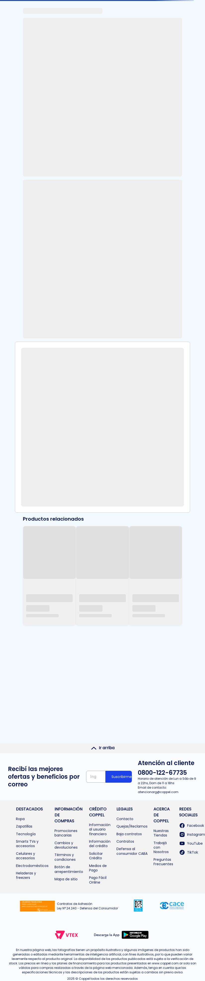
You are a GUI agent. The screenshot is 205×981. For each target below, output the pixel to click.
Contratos (125, 841)
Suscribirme (121, 776)
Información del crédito (99, 843)
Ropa (20, 818)
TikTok (188, 852)
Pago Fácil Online (97, 880)
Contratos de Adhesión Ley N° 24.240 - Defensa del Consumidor (87, 906)
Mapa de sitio (66, 879)
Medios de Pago (98, 868)
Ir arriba (102, 748)
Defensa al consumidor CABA (132, 851)
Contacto (124, 818)
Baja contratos (129, 834)
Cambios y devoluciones (66, 845)
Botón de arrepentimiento (68, 869)
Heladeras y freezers (26, 875)
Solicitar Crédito (96, 856)
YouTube (191, 843)
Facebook (191, 826)
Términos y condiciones (65, 857)
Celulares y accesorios (25, 856)
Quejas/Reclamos (132, 826)
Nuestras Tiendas (161, 833)
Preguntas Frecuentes (163, 861)
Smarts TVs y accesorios (27, 843)
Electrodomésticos (32, 865)
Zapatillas (24, 826)
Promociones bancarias (65, 833)
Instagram (192, 834)
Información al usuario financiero (99, 829)
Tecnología (26, 834)
